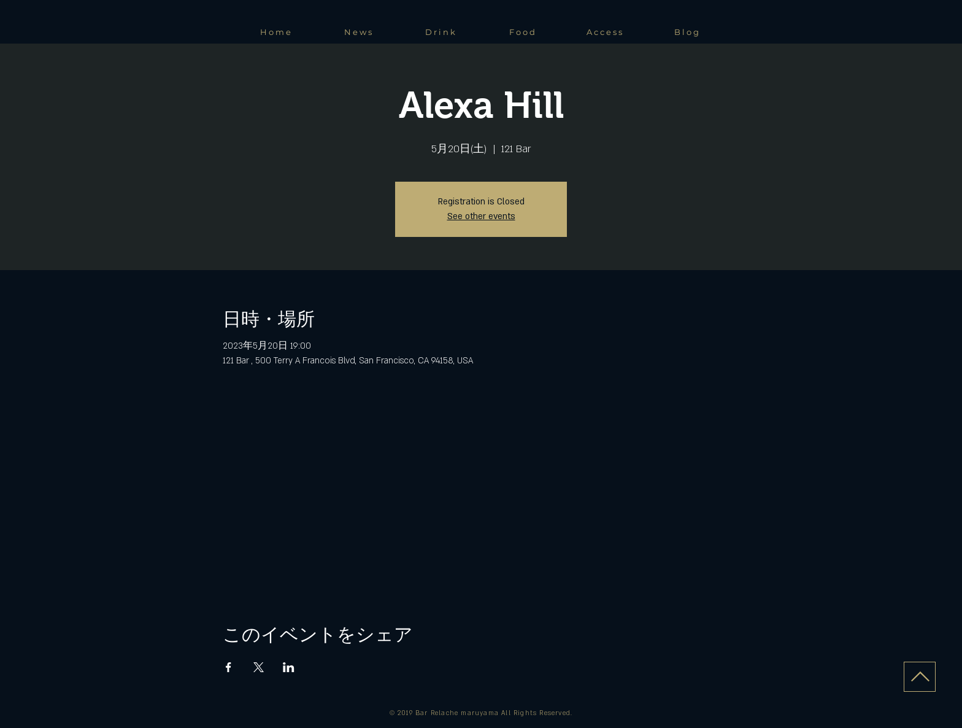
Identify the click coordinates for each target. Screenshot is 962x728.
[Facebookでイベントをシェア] (228, 667)
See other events (481, 216)
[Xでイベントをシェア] (258, 667)
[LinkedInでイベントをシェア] (288, 667)
